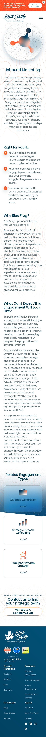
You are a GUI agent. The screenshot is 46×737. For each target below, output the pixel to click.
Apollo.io (7, 679)
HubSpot (7, 674)
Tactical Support (32, 680)
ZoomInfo (8, 690)
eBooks (7, 718)
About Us (29, 708)
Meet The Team (32, 713)
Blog (6, 708)
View (23, 506)
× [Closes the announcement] (44, 2)
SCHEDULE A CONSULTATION (23, 611)
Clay (6, 684)
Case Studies (9, 713)
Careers (28, 718)
